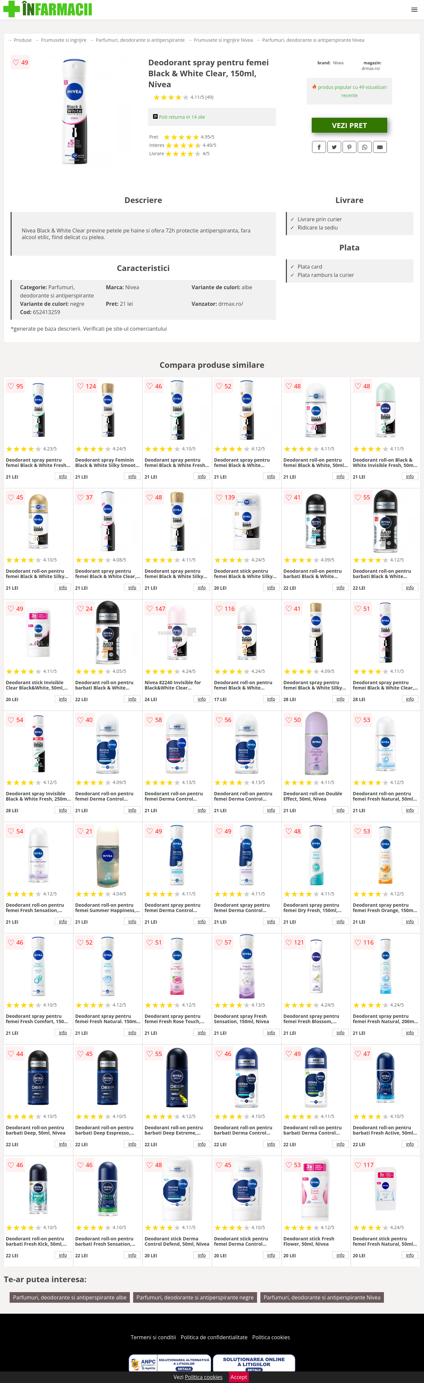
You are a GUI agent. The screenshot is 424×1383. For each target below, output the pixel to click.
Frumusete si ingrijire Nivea (223, 40)
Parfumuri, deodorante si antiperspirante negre (195, 1297)
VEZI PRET (349, 125)
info (63, 476)
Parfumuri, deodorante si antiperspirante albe (69, 1297)
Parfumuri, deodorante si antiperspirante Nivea (313, 40)
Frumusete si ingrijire (64, 40)
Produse (22, 40)
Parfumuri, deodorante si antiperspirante (140, 40)
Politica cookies (271, 1337)
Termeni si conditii (153, 1337)
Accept (239, 1377)
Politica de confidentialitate (214, 1337)
